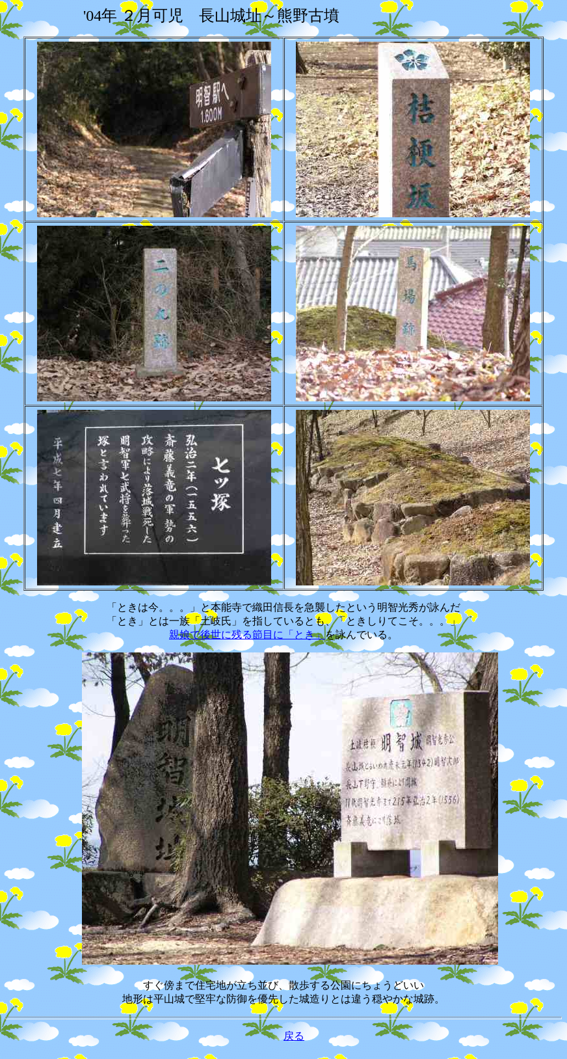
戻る (294, 1035)
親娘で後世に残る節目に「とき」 (247, 634)
